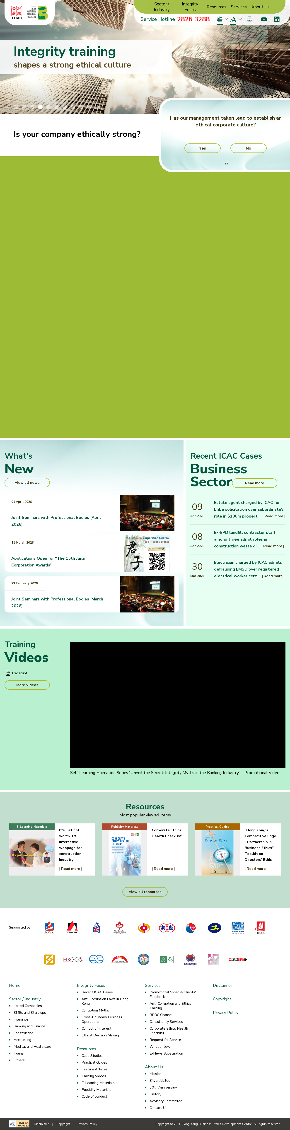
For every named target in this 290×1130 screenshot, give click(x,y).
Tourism (20, 1053)
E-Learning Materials (98, 1083)
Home (14, 985)
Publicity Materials (96, 1089)
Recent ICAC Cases (97, 992)
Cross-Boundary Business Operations (102, 1019)
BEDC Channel (161, 1015)
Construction (24, 1033)
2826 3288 (193, 19)
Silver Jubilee (160, 1080)
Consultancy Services (166, 1021)
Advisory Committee (166, 1101)
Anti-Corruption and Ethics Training (170, 1005)
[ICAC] (16, 13)
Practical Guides (94, 1062)
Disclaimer (222, 985)
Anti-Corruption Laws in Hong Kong (105, 1001)
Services (239, 7)
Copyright (222, 999)
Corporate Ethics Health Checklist (169, 1030)
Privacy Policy (225, 1012)
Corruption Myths (95, 1010)
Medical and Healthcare (32, 1046)
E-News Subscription (166, 1053)
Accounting (22, 1040)
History (155, 1094)
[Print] (249, 19)
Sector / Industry (162, 7)
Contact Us (158, 1108)
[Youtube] (264, 19)
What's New (160, 1046)
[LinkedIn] (277, 19)
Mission (156, 1074)
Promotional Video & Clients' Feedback (173, 994)
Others (19, 1060)
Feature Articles (95, 1069)
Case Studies (92, 1055)
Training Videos (94, 1076)
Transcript (19, 673)
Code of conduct (94, 1096)
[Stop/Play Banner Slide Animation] (97, 107)
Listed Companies (28, 1006)
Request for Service (165, 1040)
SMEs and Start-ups (30, 1012)
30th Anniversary (163, 1087)
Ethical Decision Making (100, 1035)
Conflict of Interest (96, 1028)
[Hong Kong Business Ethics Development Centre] (37, 12)
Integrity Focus (190, 7)
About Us (260, 7)
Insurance (21, 1019)
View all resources (145, 891)
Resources (216, 7)
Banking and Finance (29, 1026)
